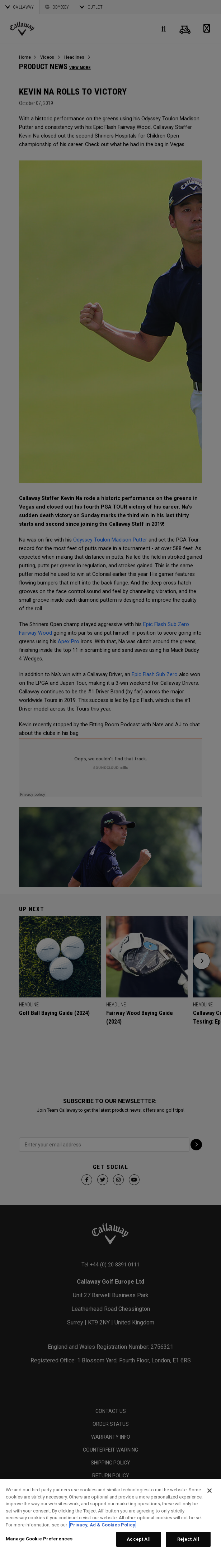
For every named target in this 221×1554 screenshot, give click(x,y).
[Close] (209, 1490)
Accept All (138, 1539)
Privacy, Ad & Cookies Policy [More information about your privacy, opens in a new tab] (102, 1524)
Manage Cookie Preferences (39, 1538)
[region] (110, 1516)
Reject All (188, 1539)
